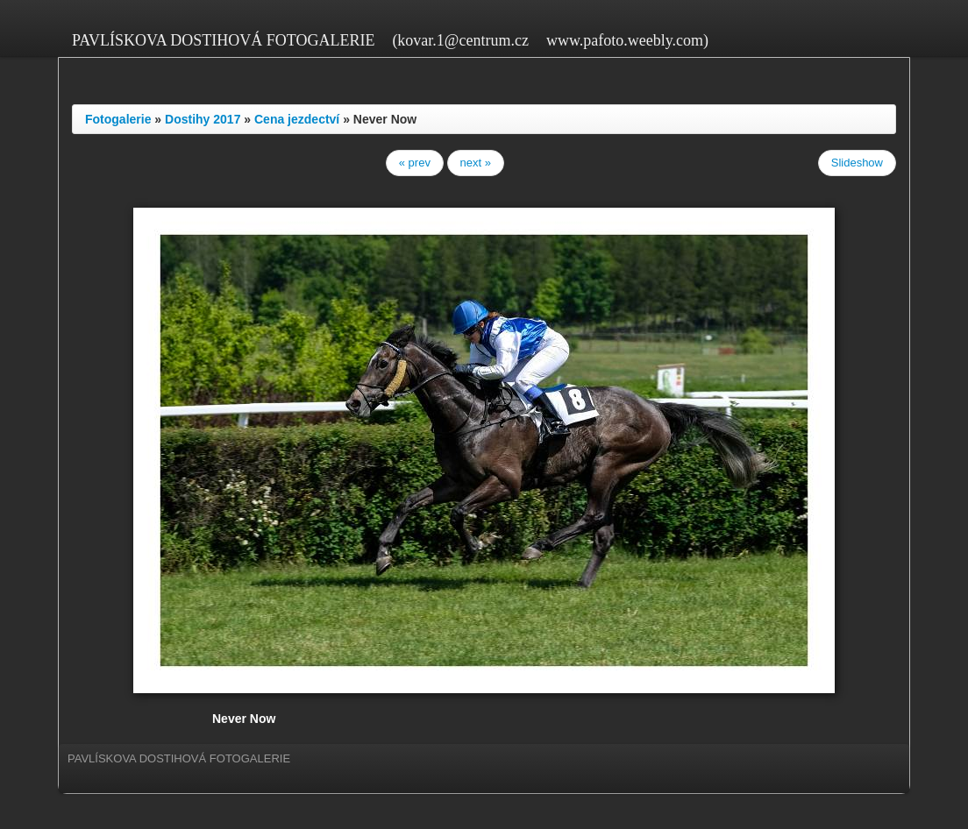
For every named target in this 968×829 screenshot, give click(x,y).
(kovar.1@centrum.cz (460, 40)
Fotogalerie (118, 119)
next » (475, 162)
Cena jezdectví (296, 119)
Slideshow (857, 162)
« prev (415, 162)
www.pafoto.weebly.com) (627, 40)
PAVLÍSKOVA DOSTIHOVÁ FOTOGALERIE (223, 40)
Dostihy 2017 (202, 119)
